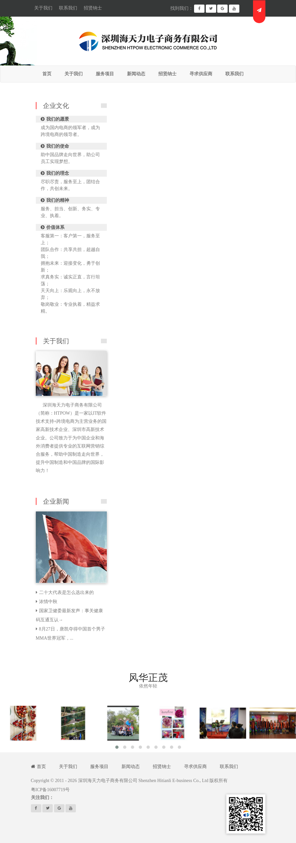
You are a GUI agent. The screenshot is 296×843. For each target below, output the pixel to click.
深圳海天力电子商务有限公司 (107, 780)
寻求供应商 (195, 766)
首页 (46, 73)
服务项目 (99, 766)
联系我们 (68, 8)
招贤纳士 (93, 8)
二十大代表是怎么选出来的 (66, 592)
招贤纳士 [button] (167, 73)
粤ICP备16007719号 (50, 789)
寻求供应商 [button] (201, 73)
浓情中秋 (48, 601)
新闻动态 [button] (136, 73)
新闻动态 (130, 766)
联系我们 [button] (234, 73)
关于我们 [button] (73, 73)
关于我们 (43, 8)
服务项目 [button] (105, 73)
